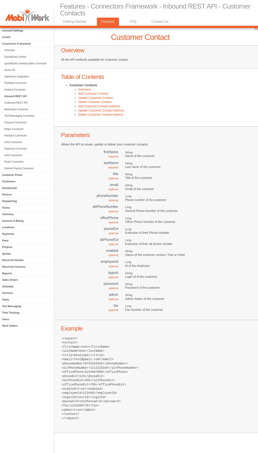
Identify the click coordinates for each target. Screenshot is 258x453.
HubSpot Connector (15, 135)
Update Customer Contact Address (101, 110)
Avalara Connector (14, 89)
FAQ (133, 21)
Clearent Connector (15, 122)
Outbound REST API (16, 102)
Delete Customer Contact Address (100, 114)
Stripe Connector (14, 129)
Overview (9, 50)
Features (108, 21)
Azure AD (9, 69)
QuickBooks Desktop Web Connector (25, 63)
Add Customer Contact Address (99, 106)
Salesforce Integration (16, 76)
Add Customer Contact (93, 93)
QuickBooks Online (15, 56)
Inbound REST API (15, 96)
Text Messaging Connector (19, 115)
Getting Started (74, 21)
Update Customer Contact (95, 98)
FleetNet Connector (15, 83)
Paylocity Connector (15, 148)
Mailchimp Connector (16, 109)
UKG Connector (13, 142)
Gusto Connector (14, 161)
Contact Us (159, 21)
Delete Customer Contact (95, 102)
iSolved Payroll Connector (19, 168)
